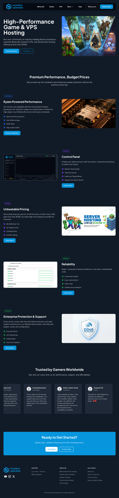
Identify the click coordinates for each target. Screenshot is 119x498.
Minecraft (40, 7)
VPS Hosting (64, 483)
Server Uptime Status (95, 480)
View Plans (9, 240)
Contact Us (27, 51)
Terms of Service (93, 474)
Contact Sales (66, 449)
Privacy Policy (92, 477)
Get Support (10, 348)
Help (80, 7)
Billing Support (37, 474)
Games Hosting (65, 477)
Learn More (68, 185)
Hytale (51, 7)
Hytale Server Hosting (67, 474)
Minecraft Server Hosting (68, 471)
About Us (91, 471)
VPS (60, 7)
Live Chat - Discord (38, 471)
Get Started (51, 449)
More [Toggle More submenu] (70, 7)
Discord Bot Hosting (67, 480)
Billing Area (92, 7)
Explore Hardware (12, 133)
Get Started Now (11, 51)
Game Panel (106, 7)
